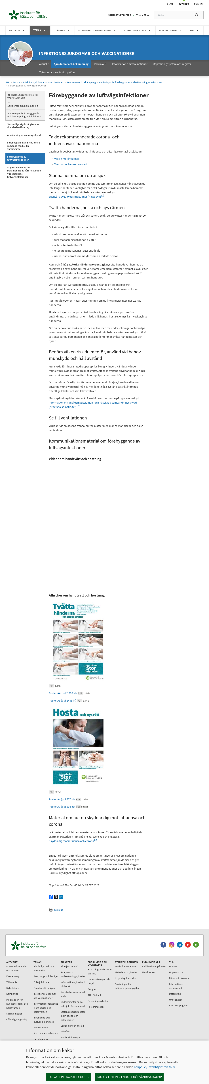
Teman (16, 82)
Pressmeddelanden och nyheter (16, 968)
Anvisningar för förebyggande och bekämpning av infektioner (130, 82)
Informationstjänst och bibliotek (73, 984)
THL (8, 82)
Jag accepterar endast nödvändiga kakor (129, 1077)
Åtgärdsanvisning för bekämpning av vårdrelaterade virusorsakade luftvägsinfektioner (24, 172)
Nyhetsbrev (12, 988)
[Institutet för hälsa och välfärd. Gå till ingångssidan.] (45, 945)
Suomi (170, 4)
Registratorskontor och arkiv (73, 994)
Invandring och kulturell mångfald (43, 1019)
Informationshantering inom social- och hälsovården (45, 1007)
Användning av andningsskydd (24, 135)
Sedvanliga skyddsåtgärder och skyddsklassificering (24, 126)
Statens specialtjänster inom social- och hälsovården (73, 1016)
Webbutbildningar (70, 1037)
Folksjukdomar (41, 982)
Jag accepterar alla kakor (68, 1077)
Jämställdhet (40, 1027)
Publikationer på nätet (154, 966)
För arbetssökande (179, 978)
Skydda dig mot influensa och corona (73, 841)
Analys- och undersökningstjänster (73, 974)
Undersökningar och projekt (99, 981)
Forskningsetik (96, 1006)
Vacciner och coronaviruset (70, 164)
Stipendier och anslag (72, 1025)
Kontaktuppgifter (119, 15)
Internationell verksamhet (176, 986)
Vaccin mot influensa (67, 158)
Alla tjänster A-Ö (69, 966)
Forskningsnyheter (98, 1001)
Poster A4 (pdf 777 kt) (68, 799)
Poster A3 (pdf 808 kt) (68, 806)
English (199, 4)
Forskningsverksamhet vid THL (100, 971)
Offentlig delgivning (16, 1019)
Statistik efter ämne (125, 966)
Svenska (184, 4)
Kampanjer (12, 993)
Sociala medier (14, 1013)
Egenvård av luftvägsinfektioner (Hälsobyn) (76, 196)
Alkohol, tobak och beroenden (43, 968)
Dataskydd (175, 993)
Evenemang (12, 976)
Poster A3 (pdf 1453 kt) (69, 700)
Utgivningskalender (125, 978)
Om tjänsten (175, 999)
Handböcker (148, 972)
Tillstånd (65, 1031)
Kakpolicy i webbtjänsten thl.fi (154, 1067)
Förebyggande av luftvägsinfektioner (18, 158)
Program (92, 989)
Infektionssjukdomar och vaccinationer (87, 53)
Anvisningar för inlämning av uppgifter (127, 986)
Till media (142, 15)
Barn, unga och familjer (45, 976)
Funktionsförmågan (44, 988)
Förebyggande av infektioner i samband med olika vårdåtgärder (23, 146)
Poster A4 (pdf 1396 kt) (69, 693)
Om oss (173, 966)
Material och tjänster (126, 972)
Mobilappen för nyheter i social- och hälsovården (17, 1003)
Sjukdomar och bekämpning (81, 82)
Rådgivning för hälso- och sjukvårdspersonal (73, 1003)
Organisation (176, 972)
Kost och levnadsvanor (45, 1033)
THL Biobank (95, 995)
